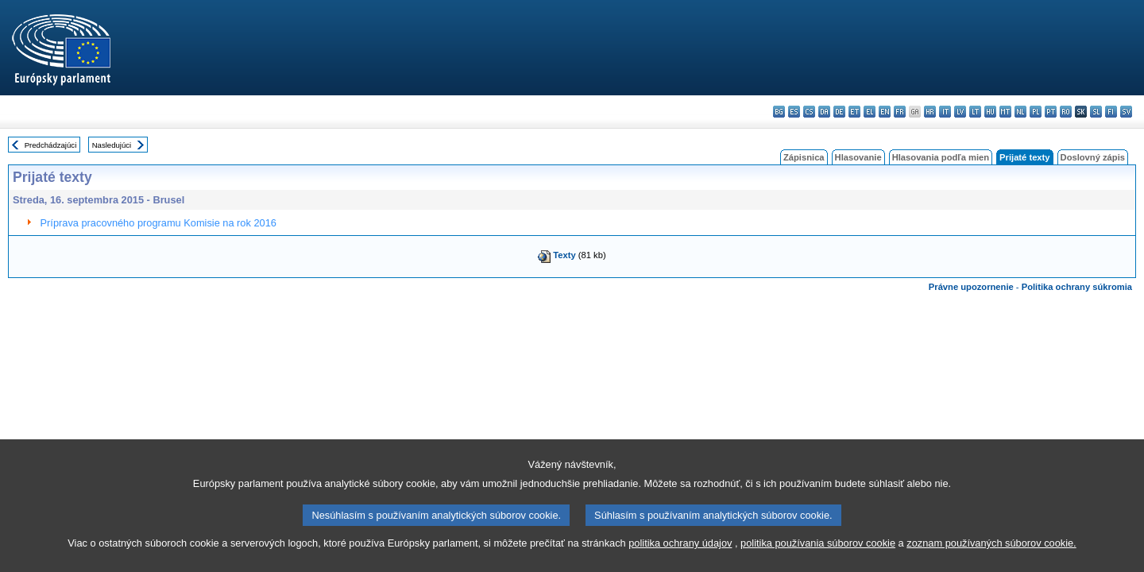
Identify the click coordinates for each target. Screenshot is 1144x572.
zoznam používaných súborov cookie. (991, 553)
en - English (885, 112)
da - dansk (824, 112)
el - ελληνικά (869, 112)
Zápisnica (804, 157)
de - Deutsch (839, 112)
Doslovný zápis (1093, 157)
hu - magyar (990, 112)
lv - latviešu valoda (960, 112)
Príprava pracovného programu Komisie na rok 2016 (158, 223)
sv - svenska (1126, 112)
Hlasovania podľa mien (940, 157)
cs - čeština (809, 112)
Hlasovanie (858, 157)
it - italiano (945, 112)
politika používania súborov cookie (817, 553)
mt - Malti (1005, 112)
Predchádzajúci (51, 145)
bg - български (779, 112)
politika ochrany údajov (680, 553)
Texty (564, 255)
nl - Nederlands (1020, 112)
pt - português (1051, 112)
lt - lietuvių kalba (975, 112)
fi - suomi (1111, 112)
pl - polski (1036, 112)
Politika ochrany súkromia (1077, 287)
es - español (794, 112)
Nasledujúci (112, 145)
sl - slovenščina (1096, 112)
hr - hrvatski (930, 112)
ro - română (1066, 112)
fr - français (900, 112)
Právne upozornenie (971, 287)
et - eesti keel (854, 112)
